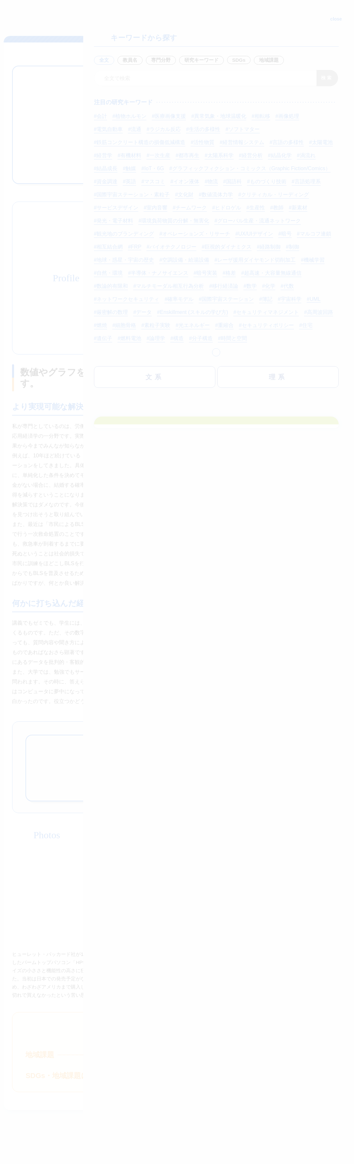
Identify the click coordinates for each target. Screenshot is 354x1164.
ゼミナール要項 (210, 128)
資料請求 (130, 1068)
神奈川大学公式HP (46, 1098)
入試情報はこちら (223, 1068)
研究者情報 (160, 166)
